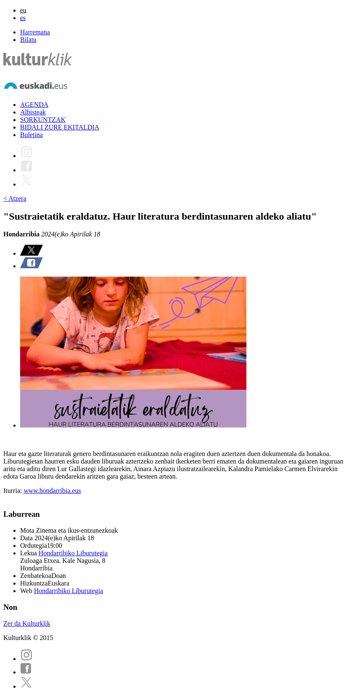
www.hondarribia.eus (52, 490)
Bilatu (28, 39)
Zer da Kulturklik (26, 623)
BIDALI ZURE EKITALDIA (59, 127)
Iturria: (13, 490)
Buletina (31, 134)
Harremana (35, 32)
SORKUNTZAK (42, 119)
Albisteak (33, 112)
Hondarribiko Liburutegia (73, 553)
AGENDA (34, 104)
